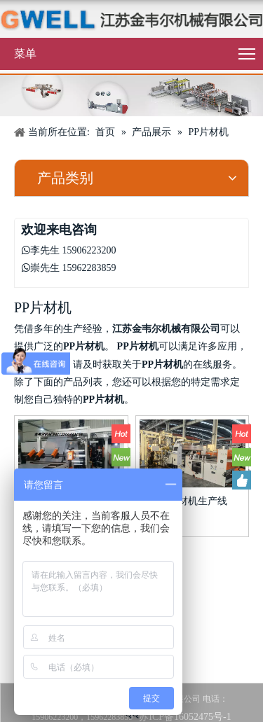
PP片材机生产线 (192, 501)
